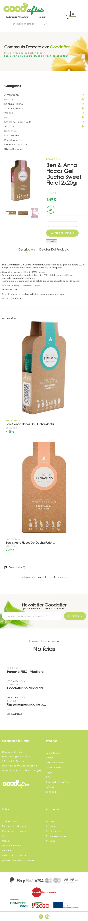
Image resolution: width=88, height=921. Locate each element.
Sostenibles (51, 791)
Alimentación (44, 95)
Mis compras (52, 826)
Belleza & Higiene (44, 104)
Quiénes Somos (10, 821)
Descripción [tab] (26, 249)
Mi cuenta (51, 821)
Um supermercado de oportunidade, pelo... (27, 704)
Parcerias (7, 850)
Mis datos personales (56, 836)
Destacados (10, 131)
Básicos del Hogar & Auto (44, 122)
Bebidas (44, 99)
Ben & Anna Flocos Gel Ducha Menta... (31, 424)
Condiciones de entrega (14, 831)
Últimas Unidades (13, 149)
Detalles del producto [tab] (54, 249)
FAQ (4, 836)
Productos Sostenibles (15, 144)
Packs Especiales (13, 140)
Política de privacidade (14, 855)
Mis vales (50, 841)
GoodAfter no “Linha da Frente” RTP (27, 688)
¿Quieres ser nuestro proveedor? (19, 860)
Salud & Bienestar (44, 108)
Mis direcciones (54, 831)
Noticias (6, 841)
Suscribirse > (75, 616)
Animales (44, 126)
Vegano (44, 113)
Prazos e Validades (11, 845)
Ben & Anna (53, 158)
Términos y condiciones (14, 826)
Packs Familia (11, 135)
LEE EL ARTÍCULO (16, 681)
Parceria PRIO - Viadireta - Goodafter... (27, 672)
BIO (44, 117)
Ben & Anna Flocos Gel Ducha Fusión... (30, 542)
